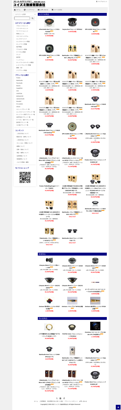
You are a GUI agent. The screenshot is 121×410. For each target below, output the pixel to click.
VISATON (19, 93)
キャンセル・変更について (25, 143)
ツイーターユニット (22, 28)
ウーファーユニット (22, 31)
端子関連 (19, 47)
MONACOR (19, 96)
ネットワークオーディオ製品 (25, 62)
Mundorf (18, 101)
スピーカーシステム (22, 36)
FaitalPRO (19, 88)
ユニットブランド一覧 (23, 109)
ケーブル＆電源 (21, 52)
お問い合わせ (43, 9)
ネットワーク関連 (21, 44)
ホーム (17, 9)
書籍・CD (19, 67)
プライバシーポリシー (71, 401)
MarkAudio (19, 80)
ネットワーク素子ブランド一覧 (25, 114)
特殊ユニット (20, 33)
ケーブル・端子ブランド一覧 (25, 119)
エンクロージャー (21, 39)
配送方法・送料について (24, 136)
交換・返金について (23, 149)
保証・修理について (23, 152)
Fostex (18, 78)
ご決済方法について (23, 140)
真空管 (18, 57)
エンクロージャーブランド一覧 (25, 112)
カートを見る (56, 9)
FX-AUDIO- (19, 104)
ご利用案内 (42, 401)
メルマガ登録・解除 (23, 162)
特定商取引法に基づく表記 (55, 401)
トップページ (29, 9)
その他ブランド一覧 (22, 125)
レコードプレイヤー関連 (23, 65)
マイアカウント (101, 1)
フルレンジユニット (22, 25)
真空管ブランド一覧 (22, 122)
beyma (18, 85)
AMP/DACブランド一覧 (23, 117)
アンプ (18, 54)
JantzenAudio (20, 99)
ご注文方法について (23, 133)
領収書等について (22, 159)
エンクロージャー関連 (23, 41)
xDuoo (18, 106)
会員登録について (22, 156)
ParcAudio (19, 83)
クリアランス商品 (21, 70)
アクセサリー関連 (21, 49)
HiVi (17, 91)
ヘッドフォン (20, 60)
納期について (21, 146)
